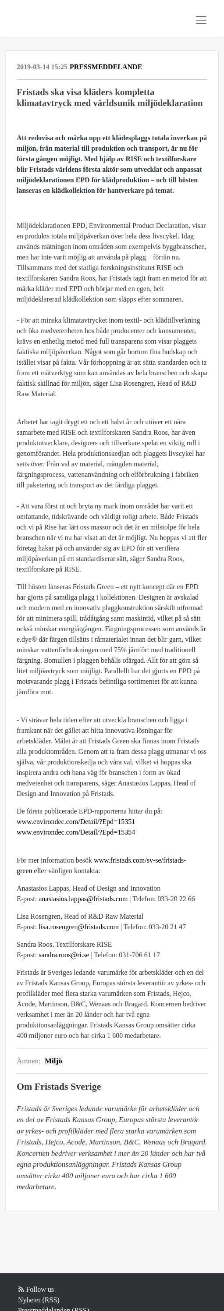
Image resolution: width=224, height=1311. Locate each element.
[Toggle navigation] (201, 20)
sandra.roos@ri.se (64, 955)
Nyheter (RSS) (39, 1300)
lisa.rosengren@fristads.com (79, 927)
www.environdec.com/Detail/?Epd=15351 (76, 821)
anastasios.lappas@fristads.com (83, 898)
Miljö (53, 1061)
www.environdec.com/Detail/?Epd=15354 (76, 832)
